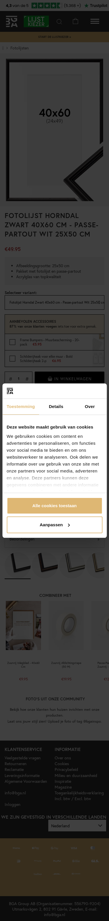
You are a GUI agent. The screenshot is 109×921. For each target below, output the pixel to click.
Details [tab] (56, 406)
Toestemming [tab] (21, 406)
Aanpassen (55, 524)
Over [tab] (90, 406)
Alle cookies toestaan (54, 505)
